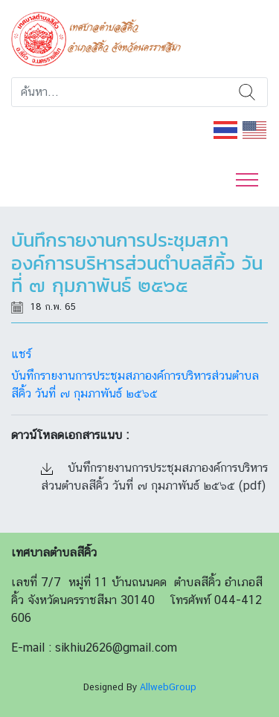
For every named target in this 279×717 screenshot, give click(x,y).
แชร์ (21, 354)
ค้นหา (247, 92)
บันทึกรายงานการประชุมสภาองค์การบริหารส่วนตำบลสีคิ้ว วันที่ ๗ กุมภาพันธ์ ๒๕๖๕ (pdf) (154, 477)
